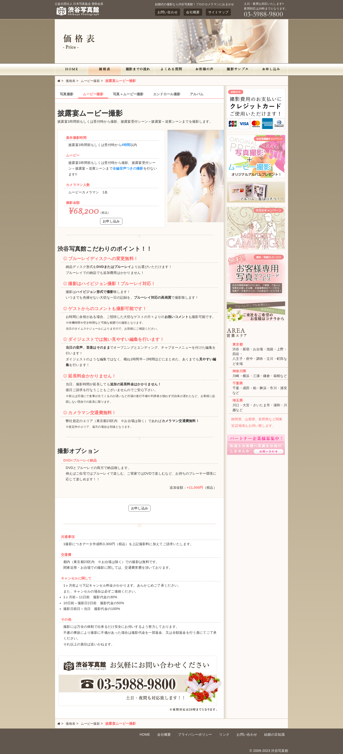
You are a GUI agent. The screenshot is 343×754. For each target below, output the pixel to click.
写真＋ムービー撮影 (128, 94)
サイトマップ (218, 12)
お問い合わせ (167, 12)
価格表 (70, 81)
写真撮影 (66, 94)
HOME (145, 734)
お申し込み (111, 221)
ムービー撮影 (90, 81)
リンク (224, 734)
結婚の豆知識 (274, 734)
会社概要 (193, 12)
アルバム (196, 94)
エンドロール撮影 (166, 94)
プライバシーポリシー (195, 734)
